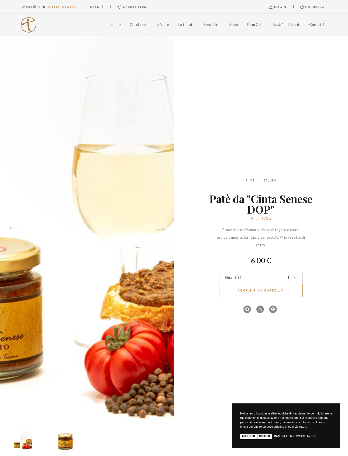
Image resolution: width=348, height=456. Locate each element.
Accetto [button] (248, 436)
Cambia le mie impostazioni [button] (295, 436)
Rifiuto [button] (264, 436)
